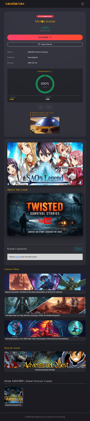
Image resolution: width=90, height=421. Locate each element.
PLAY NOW (44, 37)
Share (78, 249)
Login (17, 257)
